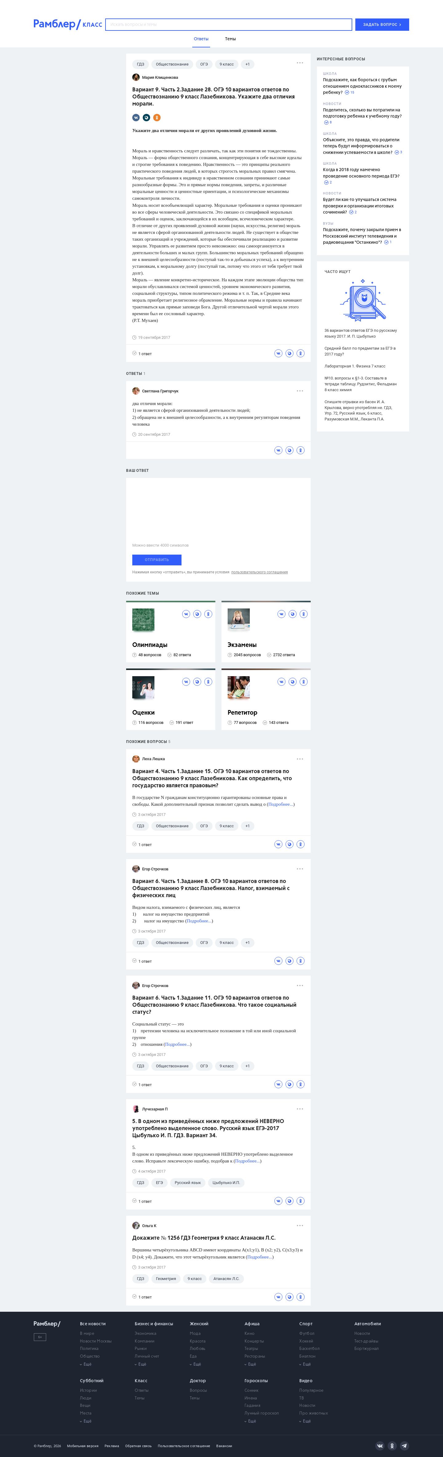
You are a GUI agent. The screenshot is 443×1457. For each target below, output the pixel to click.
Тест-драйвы (366, 1341)
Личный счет (147, 1357)
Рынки (141, 1349)
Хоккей (306, 1341)
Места (86, 1413)
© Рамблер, (43, 1446)
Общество (90, 1357)
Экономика (145, 1334)
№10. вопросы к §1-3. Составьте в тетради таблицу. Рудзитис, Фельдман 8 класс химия (361, 384)
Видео (306, 1381)
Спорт (306, 1324)
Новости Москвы (96, 1341)
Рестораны (255, 1357)
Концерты (254, 1341)
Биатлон (307, 1357)
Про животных (313, 1413)
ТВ (301, 1398)
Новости (362, 1334)
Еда (193, 1357)
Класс (141, 1381)
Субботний (92, 1381)
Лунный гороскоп (262, 1413)
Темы (140, 1398)
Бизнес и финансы (154, 1324)
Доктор (198, 1381)
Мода (195, 1334)
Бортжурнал (366, 1349)
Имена (251, 1398)
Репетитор (242, 713)
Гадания (252, 1406)
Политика (89, 1349)
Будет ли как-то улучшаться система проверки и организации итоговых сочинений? (360, 206)
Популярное (311, 1391)
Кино (249, 1334)
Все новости (93, 1324)
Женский (199, 1324)
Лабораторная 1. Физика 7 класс (355, 366)
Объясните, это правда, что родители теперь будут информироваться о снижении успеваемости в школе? (361, 146)
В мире (87, 1334)
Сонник (252, 1391)
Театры (251, 1349)
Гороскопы (256, 1381)
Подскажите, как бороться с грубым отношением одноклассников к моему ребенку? (362, 86)
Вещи (85, 1406)
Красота (198, 1341)
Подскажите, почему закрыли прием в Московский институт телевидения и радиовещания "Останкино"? (362, 236)
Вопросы (198, 1391)
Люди (85, 1398)
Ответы (142, 1391)
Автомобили (367, 1324)
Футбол (306, 1334)
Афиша (252, 1324)
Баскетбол (309, 1349)
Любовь (198, 1349)
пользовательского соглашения (259, 572)
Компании (144, 1341)
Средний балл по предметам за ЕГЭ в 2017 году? (360, 351)
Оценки (143, 713)
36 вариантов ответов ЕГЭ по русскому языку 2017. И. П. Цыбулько (361, 333)
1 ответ (142, 353)
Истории (88, 1391)
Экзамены (242, 645)
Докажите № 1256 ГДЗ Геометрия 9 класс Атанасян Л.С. (204, 1238)
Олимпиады (150, 645)
